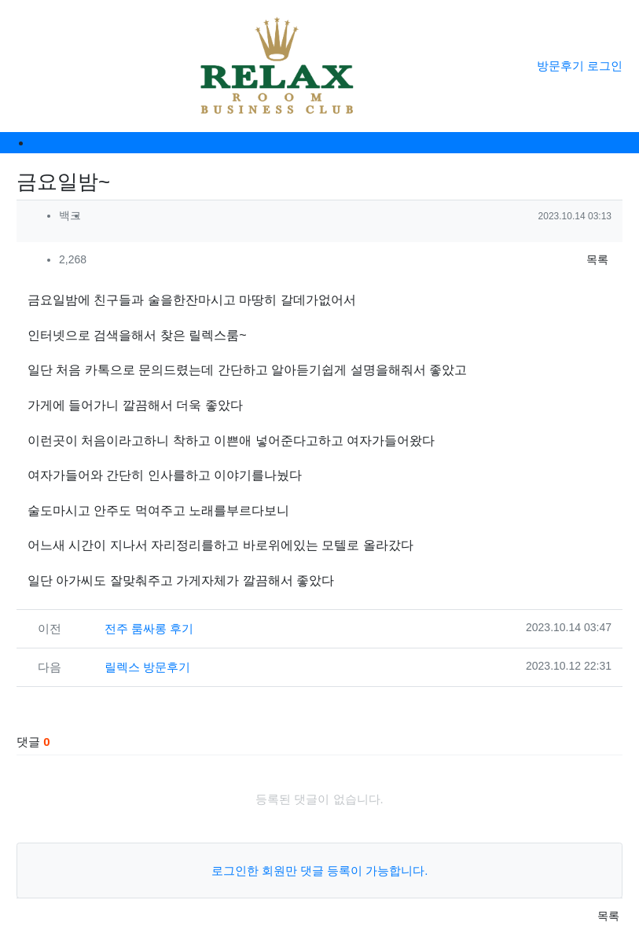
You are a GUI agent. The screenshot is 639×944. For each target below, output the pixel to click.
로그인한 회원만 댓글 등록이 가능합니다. (319, 870)
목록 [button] (597, 259)
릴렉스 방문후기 (147, 667)
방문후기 (560, 65)
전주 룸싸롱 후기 (149, 628)
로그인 (604, 65)
